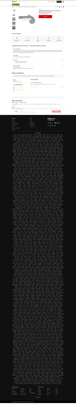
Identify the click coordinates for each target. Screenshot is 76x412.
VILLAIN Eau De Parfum (20, 108)
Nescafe (48, 388)
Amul (39, 388)
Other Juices (23, 392)
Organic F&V (14, 391)
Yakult (56, 391)
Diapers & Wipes (23, 394)
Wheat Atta (22, 388)
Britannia (39, 392)
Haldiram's (40, 394)
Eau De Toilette (38, 104)
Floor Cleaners (14, 392)
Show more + (38, 397)
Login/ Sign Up (59, 1)
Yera (47, 391)
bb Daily (13, 129)
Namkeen (22, 391)
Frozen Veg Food (15, 394)
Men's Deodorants (49, 104)
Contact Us (32, 121)
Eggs (30, 391)
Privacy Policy (14, 124)
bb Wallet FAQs (32, 123)
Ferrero (48, 394)
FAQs (31, 119)
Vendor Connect (32, 126)
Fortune (56, 392)
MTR (56, 388)
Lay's (56, 394)
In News (13, 121)
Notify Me (45, 16)
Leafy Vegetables (32, 392)
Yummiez (39, 391)
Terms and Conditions (15, 128)
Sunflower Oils (14, 388)
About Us (13, 119)
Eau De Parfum (32, 104)
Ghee (30, 388)
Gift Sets (43, 104)
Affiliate (13, 126)
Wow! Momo (49, 392)
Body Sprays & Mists (18, 104)
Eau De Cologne (26, 104)
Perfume (55, 104)
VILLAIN (40, 9)
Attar (13, 104)
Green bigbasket (15, 123)
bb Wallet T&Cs (32, 124)
